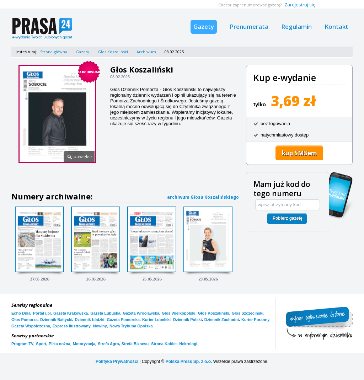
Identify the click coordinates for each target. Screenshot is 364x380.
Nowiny (100, 326)
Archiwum (146, 51)
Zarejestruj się (299, 4)
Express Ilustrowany (72, 326)
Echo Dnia (21, 313)
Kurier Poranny (255, 319)
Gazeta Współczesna (30, 326)
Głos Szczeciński (247, 313)
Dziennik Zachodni (221, 319)
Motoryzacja (84, 344)
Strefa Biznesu (135, 344)
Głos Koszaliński (113, 51)
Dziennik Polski (187, 319)
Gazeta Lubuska (105, 313)
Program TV (22, 344)
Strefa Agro (108, 344)
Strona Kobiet (164, 344)
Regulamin (296, 26)
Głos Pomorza (24, 319)
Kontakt (336, 26)
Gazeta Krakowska (70, 313)
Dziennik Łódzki (89, 319)
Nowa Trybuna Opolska (131, 326)
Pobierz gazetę (288, 218)
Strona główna (53, 51)
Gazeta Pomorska (123, 319)
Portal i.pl (42, 313)
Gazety (203, 26)
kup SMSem (299, 153)
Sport (41, 344)
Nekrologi (188, 344)
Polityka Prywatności (117, 361)
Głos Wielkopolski (179, 313)
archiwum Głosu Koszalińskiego (203, 197)
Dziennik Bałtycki (56, 319)
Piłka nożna (59, 344)
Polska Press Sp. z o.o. (189, 361)
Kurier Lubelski (156, 319)
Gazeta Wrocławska (141, 313)
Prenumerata (249, 26)
